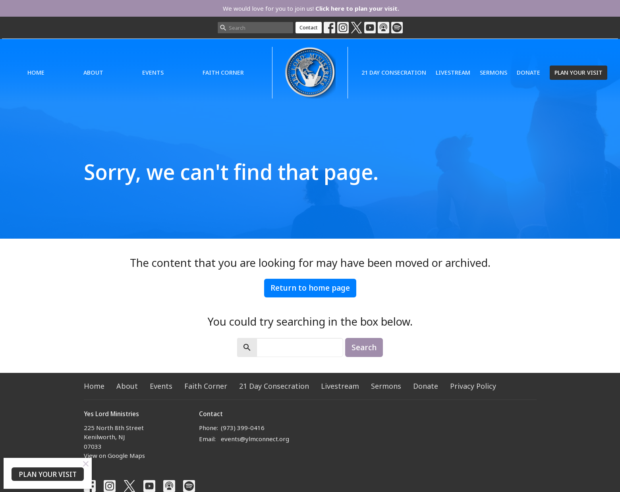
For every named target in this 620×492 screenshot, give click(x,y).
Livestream (453, 72)
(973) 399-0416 (243, 428)
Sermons (493, 72)
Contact (308, 27)
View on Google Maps (114, 455)
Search (364, 347)
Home (35, 72)
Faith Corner (223, 72)
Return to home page (310, 287)
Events (153, 72)
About (93, 72)
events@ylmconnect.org (255, 439)
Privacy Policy (473, 386)
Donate (528, 72)
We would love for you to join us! (311, 8)
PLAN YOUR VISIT (578, 72)
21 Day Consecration (393, 72)
